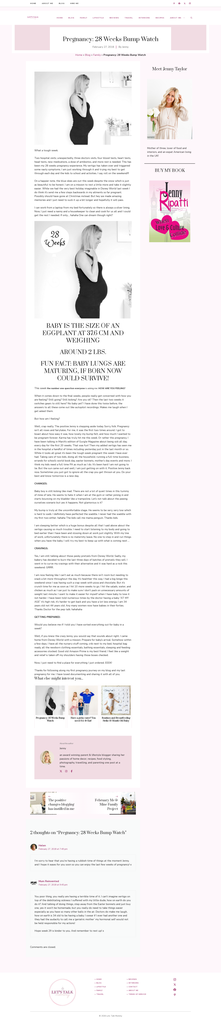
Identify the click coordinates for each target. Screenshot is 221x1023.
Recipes (160, 18)
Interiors (144, 18)
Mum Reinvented (49, 881)
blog (62, 3)
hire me (74, 3)
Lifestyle (98, 18)
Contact (133, 987)
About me (47, 3)
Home (60, 18)
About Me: (179, 18)
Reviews (114, 18)
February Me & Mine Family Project (106, 804)
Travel (129, 18)
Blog (71, 18)
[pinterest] (175, 994)
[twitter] (185, 3)
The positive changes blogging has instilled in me (61, 804)
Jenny (125, 47)
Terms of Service (137, 994)
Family (83, 18)
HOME (33, 3)
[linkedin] (174, 3)
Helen (42, 845)
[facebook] (179, 3)
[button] (191, 18)
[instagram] (190, 3)
